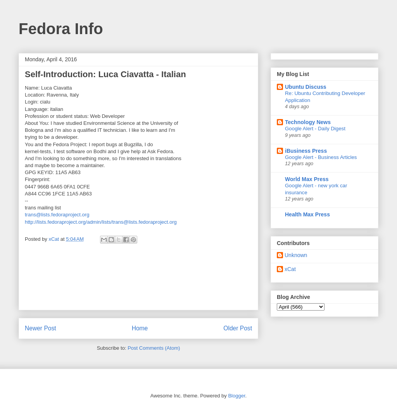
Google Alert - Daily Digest (315, 128)
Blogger (236, 396)
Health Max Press (307, 214)
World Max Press (307, 179)
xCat (290, 269)
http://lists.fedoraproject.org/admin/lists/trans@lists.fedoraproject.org (101, 222)
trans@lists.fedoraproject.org (57, 215)
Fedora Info (61, 28)
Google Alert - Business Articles (321, 157)
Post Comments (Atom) (154, 348)
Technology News (308, 122)
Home (140, 328)
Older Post (237, 328)
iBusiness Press (306, 151)
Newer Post (40, 328)
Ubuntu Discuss (305, 87)
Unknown (296, 255)
